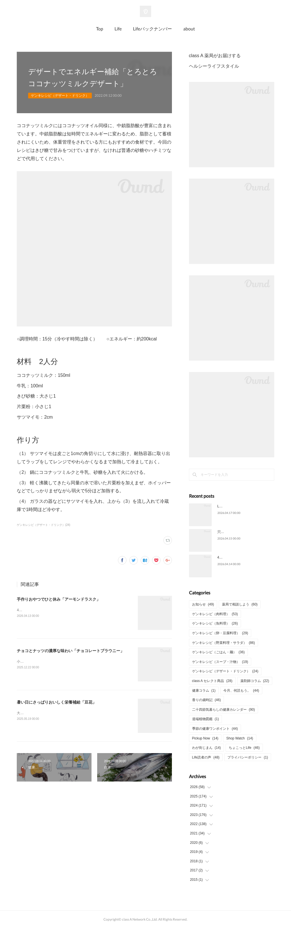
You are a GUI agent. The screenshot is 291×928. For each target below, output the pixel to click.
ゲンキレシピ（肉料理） (215, 614)
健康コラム (204, 691)
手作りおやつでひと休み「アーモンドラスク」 (58, 599)
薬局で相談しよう (239, 604)
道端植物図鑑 (205, 719)
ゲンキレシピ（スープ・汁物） (220, 662)
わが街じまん (206, 748)
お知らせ (203, 604)
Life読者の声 (206, 757)
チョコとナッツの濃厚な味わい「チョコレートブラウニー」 (70, 650)
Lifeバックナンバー (152, 28)
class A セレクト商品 (212, 681)
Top (99, 28)
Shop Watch (239, 738)
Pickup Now (205, 738)
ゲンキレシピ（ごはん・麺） (218, 652)
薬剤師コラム (254, 681)
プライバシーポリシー (247, 757)
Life (118, 28)
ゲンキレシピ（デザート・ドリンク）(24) (43, 524)
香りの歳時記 (206, 700)
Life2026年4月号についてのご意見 (243, 506)
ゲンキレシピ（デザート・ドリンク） (60, 96)
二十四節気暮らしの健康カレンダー (223, 710)
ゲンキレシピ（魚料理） (215, 623)
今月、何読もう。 (241, 691)
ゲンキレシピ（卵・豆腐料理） (220, 633)
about (189, 28)
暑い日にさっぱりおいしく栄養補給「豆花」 (56, 702)
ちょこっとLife (244, 748)
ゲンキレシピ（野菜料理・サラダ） (223, 643)
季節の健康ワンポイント (215, 729)
